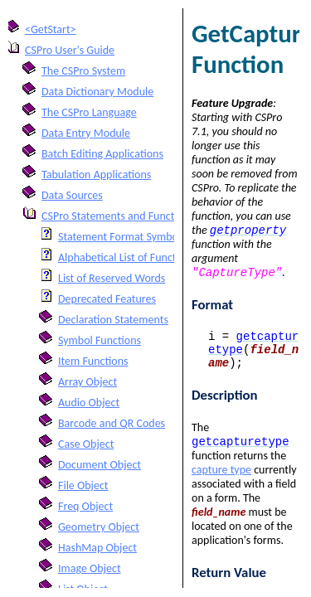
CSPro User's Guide (69, 50)
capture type (221, 482)
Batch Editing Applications (102, 154)
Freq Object (85, 506)
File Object (83, 485)
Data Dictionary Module (97, 92)
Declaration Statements (113, 320)
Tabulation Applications (96, 174)
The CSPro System (83, 71)
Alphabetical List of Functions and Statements (165, 257)
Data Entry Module (85, 133)
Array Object (87, 382)
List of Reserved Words (111, 278)
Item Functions (93, 361)
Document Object (99, 465)
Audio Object (88, 403)
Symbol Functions (99, 340)
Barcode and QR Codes (111, 423)
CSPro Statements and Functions (117, 216)
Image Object (89, 568)
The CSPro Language (89, 112)
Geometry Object (98, 527)
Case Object (86, 444)
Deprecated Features (107, 299)
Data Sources (72, 195)
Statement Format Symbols (122, 237)
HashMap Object (97, 548)
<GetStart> (50, 29)
